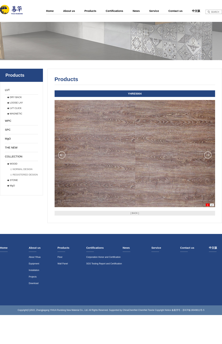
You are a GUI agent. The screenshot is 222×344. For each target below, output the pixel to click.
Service (154, 10)
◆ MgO (11, 185)
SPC (8, 129)
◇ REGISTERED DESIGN (24, 174)
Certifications (114, 10)
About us (69, 10)
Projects (33, 276)
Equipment (34, 263)
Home (50, 10)
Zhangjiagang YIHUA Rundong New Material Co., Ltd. (62, 310)
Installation (34, 270)
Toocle (151, 310)
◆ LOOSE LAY (15, 102)
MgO (8, 138)
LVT (7, 89)
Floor (60, 257)
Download (33, 283)
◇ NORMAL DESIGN (21, 169)
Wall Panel (63, 263)
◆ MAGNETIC (14, 113)
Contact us (175, 10)
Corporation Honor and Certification (103, 257)
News (136, 10)
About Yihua (35, 257)
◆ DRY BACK (14, 97)
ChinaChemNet (130, 310)
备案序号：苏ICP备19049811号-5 (188, 310)
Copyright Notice (163, 310)
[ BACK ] (134, 213)
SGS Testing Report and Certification (104, 263)
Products (90, 10)
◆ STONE (12, 180)
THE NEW (11, 147)
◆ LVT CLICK (14, 108)
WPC (8, 120)
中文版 (196, 10)
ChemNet (142, 310)
